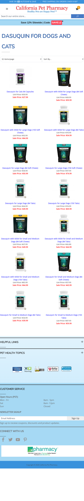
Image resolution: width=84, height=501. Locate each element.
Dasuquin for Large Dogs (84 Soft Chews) (20, 168)
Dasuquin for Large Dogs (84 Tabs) (20, 203)
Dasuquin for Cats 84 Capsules (20, 91)
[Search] (35, 16)
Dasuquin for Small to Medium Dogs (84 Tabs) (20, 315)
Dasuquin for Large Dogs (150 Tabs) (63, 203)
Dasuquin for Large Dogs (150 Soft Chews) (63, 168)
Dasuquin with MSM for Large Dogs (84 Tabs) (64, 130)
